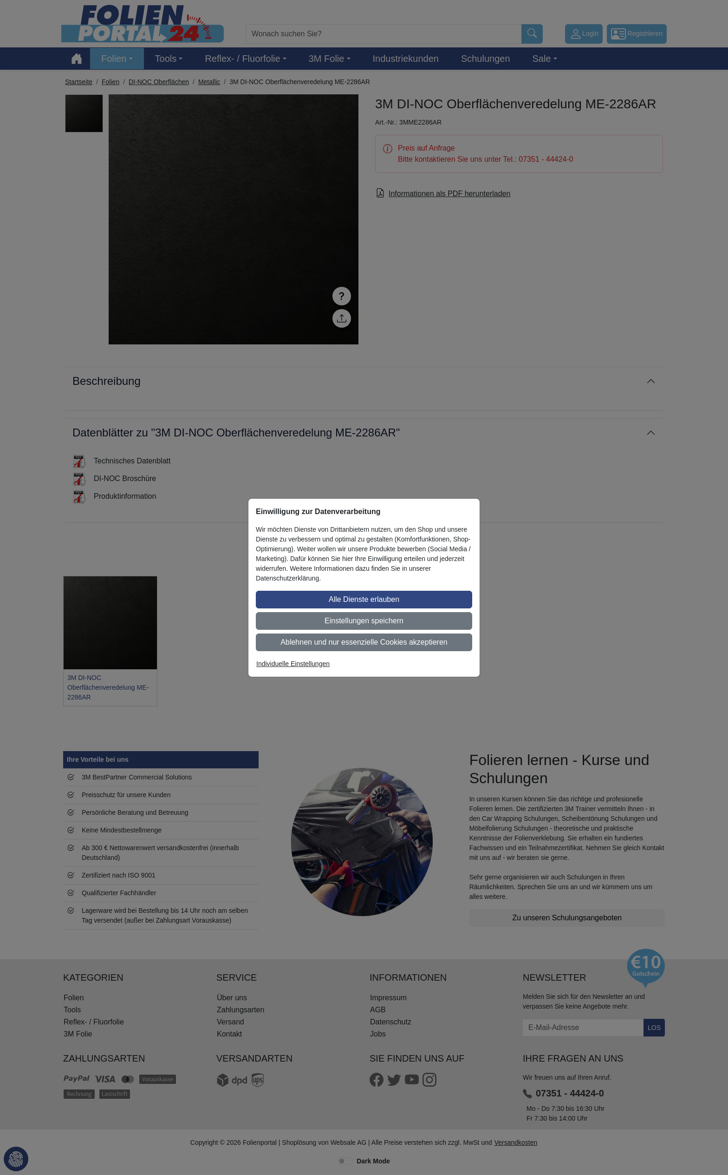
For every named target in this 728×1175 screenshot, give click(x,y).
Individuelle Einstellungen (293, 663)
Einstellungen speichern (364, 621)
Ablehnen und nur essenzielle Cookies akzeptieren (363, 642)
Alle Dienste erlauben (364, 599)
